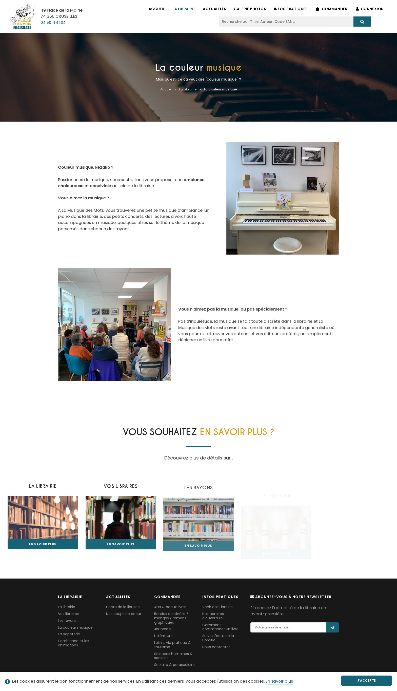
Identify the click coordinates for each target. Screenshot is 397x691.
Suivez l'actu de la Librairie (218, 638)
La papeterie (69, 634)
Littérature (163, 635)
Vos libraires (68, 613)
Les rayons (67, 620)
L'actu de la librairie (123, 606)
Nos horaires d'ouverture (213, 616)
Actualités (214, 8)
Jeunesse (162, 628)
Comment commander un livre (220, 627)
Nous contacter (216, 646)
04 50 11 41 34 (53, 22)
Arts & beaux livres (170, 606)
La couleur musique (75, 627)
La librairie (66, 606)
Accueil (157, 8)
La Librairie (183, 8)
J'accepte (366, 680)
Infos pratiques (291, 8)
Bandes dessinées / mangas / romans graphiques (171, 618)
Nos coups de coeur (123, 613)
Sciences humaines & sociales (173, 656)
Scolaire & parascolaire (174, 664)
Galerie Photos (250, 8)
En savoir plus (279, 681)
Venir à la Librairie (217, 606)
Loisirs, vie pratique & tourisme (172, 644)
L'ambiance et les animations (73, 643)
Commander (332, 8)
